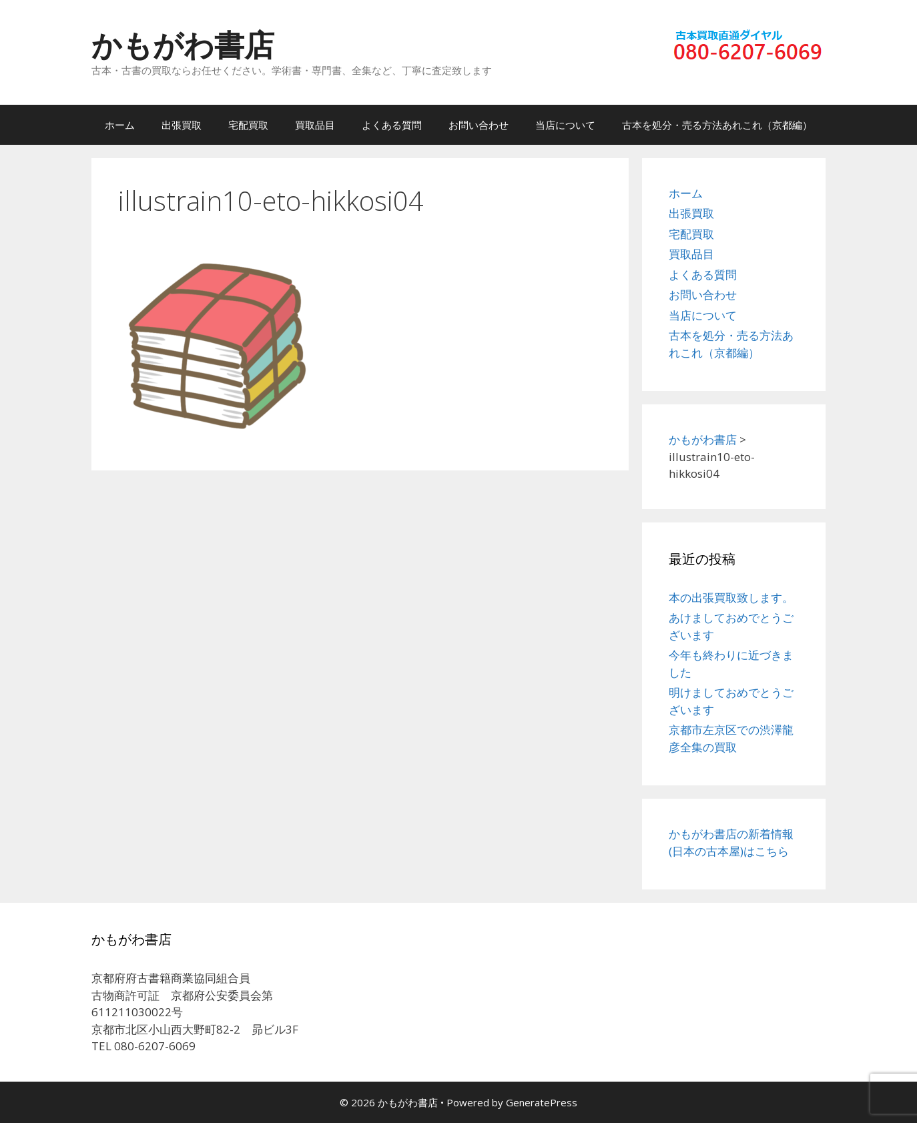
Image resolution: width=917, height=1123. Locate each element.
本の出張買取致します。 (731, 597)
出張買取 (182, 124)
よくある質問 (392, 124)
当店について (565, 124)
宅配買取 (248, 124)
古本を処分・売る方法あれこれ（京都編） (717, 124)
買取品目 (315, 124)
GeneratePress (541, 1102)
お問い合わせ (478, 124)
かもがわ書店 (182, 44)
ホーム (120, 124)
